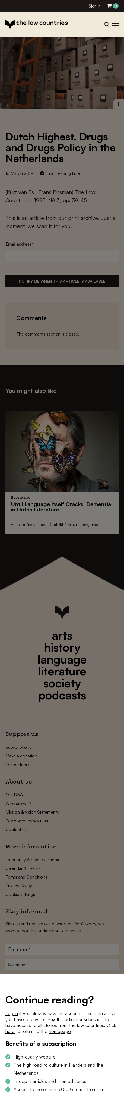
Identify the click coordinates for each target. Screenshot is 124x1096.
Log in (11, 1013)
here (10, 1031)
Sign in (95, 6)
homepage (60, 1031)
